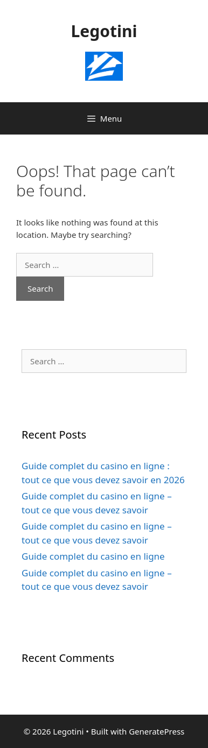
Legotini (104, 31)
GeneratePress (156, 731)
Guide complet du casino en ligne (93, 556)
